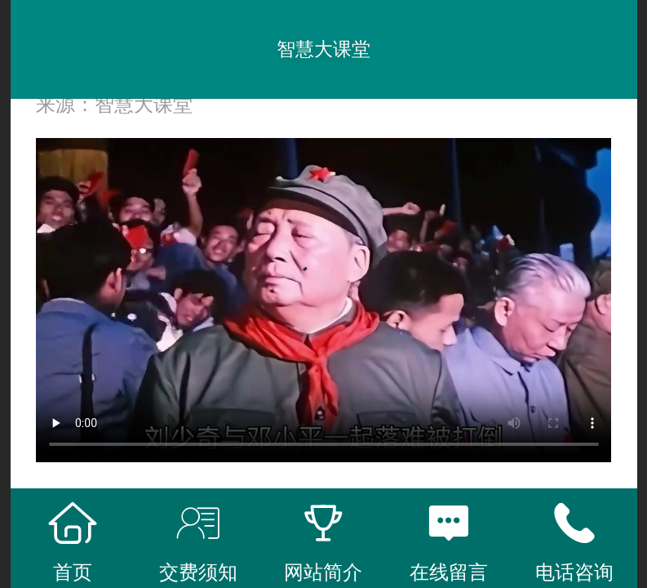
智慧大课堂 (323, 49)
